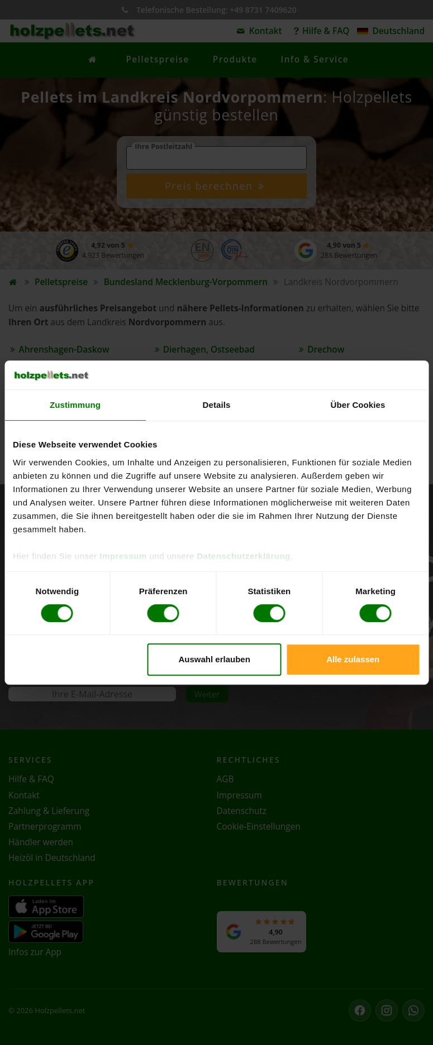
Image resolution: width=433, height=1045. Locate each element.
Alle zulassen (352, 659)
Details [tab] (217, 405)
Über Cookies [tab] (358, 405)
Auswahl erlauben (214, 659)
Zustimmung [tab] (75, 405)
